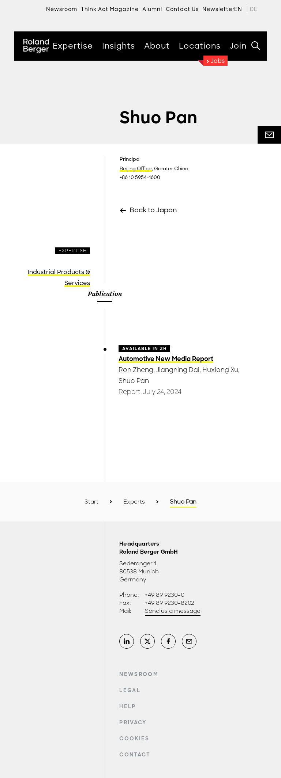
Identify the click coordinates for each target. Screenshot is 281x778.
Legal (129, 690)
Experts (134, 501)
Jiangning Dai (177, 370)
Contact (134, 754)
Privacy (132, 722)
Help (127, 706)
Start (91, 501)
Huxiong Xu (220, 370)
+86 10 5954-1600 (140, 177)
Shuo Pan (134, 381)
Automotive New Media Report (166, 359)
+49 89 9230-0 (164, 595)
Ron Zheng (136, 370)
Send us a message (173, 611)
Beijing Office (136, 169)
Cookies (134, 738)
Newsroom (138, 674)
